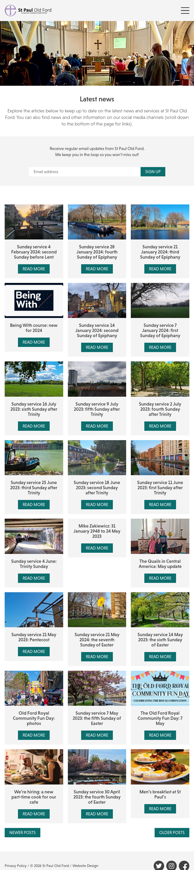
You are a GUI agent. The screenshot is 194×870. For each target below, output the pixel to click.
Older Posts (172, 832)
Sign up (153, 171)
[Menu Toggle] (185, 10)
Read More (34, 269)
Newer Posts (22, 832)
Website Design (85, 866)
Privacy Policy (16, 866)
